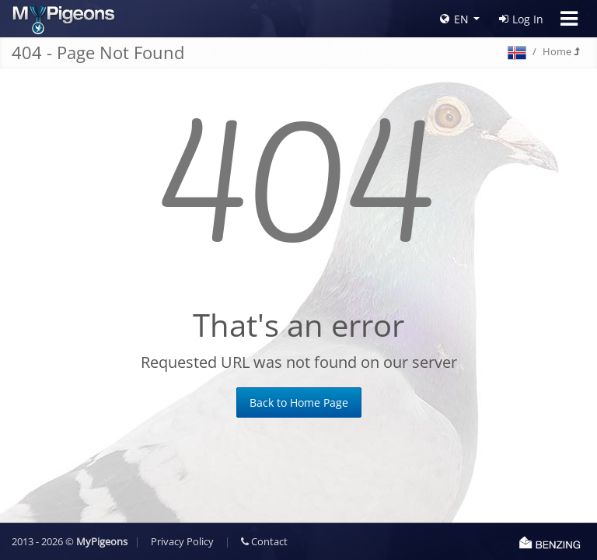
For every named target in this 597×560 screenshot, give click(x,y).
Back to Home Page (299, 402)
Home (561, 51)
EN (454, 19)
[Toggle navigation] (569, 19)
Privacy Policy (182, 541)
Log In (521, 19)
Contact (264, 541)
